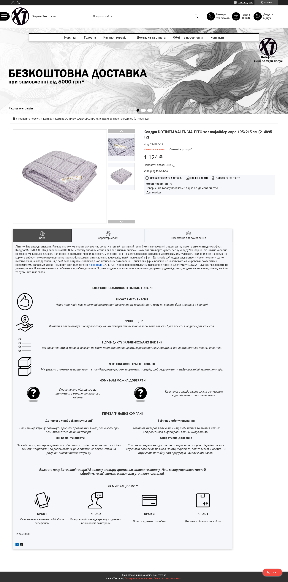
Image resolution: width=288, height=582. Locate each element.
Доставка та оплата (151, 37)
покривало (95, 264)
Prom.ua (162, 575)
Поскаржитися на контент (138, 578)
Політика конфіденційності (168, 578)
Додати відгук (268, 16)
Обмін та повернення (188, 37)
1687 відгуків (245, 2)
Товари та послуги (29, 118)
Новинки (70, 37)
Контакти (217, 37)
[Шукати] (196, 16)
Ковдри (48, 118)
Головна (90, 37)
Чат (272, 572)
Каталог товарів (114, 37)
